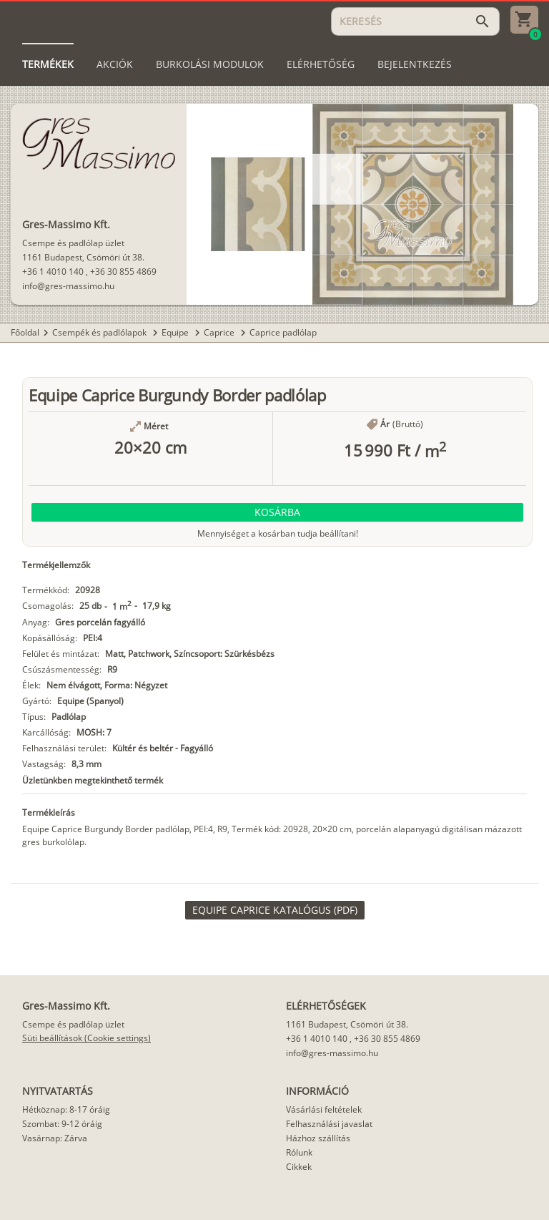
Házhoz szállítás (318, 1138)
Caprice (220, 332)
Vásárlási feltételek (324, 1109)
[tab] (48, 64)
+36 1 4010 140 (53, 271)
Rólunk (299, 1152)
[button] (277, 512)
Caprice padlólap (283, 332)
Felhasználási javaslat (329, 1124)
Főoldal (25, 332)
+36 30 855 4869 (123, 271)
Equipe (176, 332)
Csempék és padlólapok (100, 332)
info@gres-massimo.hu (68, 286)
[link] (275, 910)
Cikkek (299, 1167)
